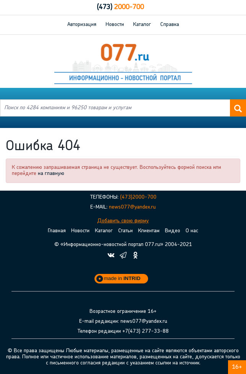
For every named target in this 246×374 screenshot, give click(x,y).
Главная (57, 231)
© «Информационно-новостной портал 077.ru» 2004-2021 (123, 245)
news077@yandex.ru (132, 207)
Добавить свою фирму (123, 221)
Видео (172, 231)
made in (122, 278)
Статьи (125, 231)
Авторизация (81, 25)
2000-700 (120, 7)
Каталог (142, 25)
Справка (169, 25)
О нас (192, 231)
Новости (115, 25)
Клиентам (149, 231)
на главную (51, 173)
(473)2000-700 (138, 197)
